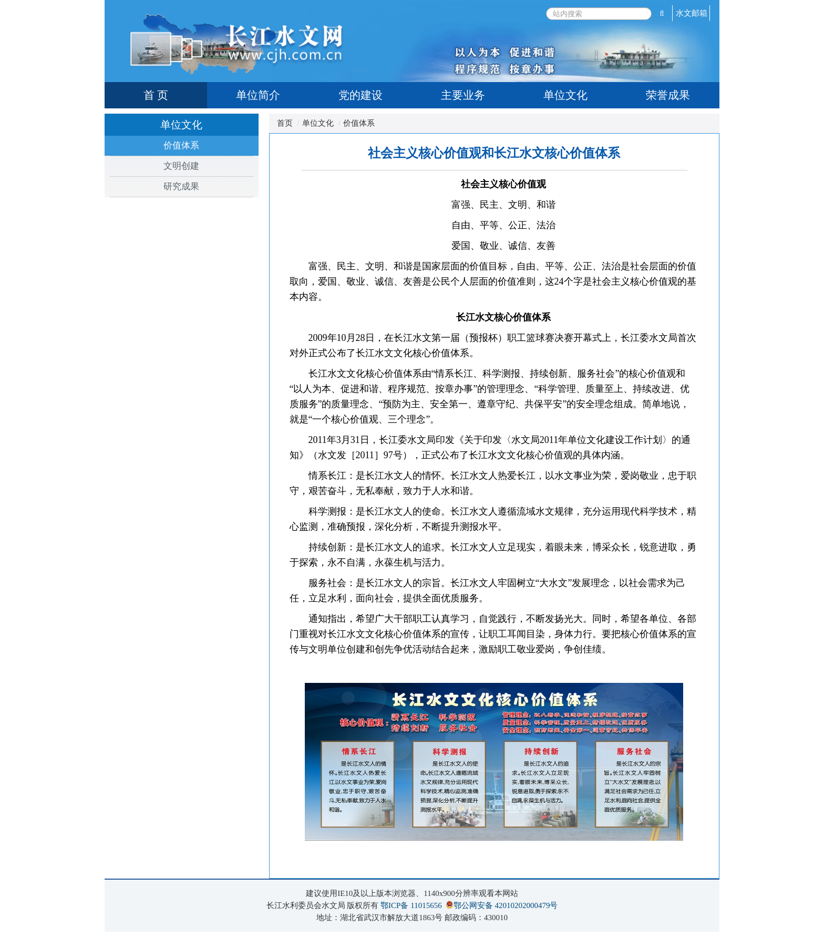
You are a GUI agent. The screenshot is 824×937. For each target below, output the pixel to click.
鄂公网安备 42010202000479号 (506, 905)
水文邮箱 (691, 13)
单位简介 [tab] (258, 95)
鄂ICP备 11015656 (411, 905)
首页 (285, 123)
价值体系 (181, 145)
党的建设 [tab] (360, 95)
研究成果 (181, 187)
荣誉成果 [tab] (668, 95)
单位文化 (318, 123)
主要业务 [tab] (463, 95)
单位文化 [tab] (565, 95)
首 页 (155, 95)
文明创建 (181, 166)
